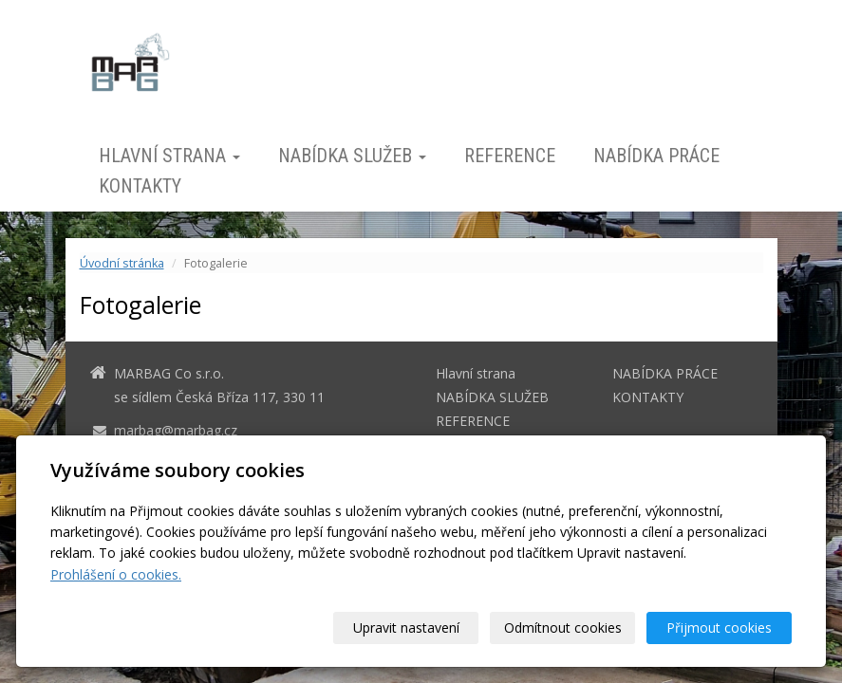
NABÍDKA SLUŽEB (352, 155)
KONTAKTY (140, 186)
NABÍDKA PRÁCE (656, 155)
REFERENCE (509, 155)
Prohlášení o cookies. (115, 574)
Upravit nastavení (406, 627)
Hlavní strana (169, 155)
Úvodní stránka (122, 263)
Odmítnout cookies (563, 627)
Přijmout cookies (719, 627)
